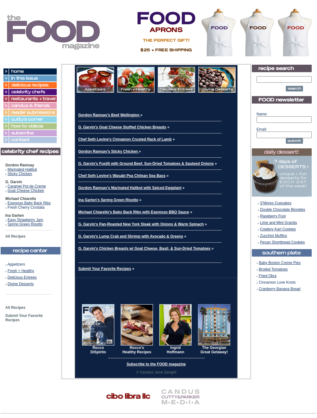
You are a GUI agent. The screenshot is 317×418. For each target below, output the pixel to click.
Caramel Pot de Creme (26, 186)
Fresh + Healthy (20, 271)
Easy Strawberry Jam (25, 220)
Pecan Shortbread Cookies (282, 242)
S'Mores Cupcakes (275, 203)
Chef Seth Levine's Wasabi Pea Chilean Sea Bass (122, 176)
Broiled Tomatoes (273, 269)
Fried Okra (267, 276)
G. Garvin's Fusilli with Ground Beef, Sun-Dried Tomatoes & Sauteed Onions (146, 163)
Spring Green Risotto (24, 224)
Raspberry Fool (273, 216)
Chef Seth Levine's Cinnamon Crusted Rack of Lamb (125, 139)
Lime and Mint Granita (278, 223)
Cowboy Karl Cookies (278, 229)
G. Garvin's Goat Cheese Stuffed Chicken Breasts (122, 127)
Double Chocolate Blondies (282, 209)
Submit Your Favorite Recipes (104, 269)
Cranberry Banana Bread (279, 289)
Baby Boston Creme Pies (279, 263)
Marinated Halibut (22, 169)
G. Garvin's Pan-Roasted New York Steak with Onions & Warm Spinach (141, 224)
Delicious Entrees (21, 277)
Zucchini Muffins (273, 236)
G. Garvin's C (90, 248)
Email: (262, 129)
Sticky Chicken (19, 174)
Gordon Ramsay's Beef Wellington (109, 115)
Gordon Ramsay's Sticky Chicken (108, 151)
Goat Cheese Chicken (25, 190)
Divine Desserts (20, 284)
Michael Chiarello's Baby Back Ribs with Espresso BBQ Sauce (133, 212)
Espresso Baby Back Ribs (28, 203)
